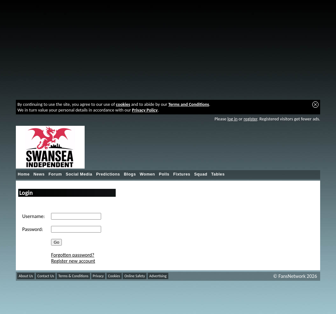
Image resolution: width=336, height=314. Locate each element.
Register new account (73, 261)
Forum (55, 174)
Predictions (108, 174)
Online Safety (134, 276)
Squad (200, 174)
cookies (123, 104)
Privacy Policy (145, 110)
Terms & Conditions (73, 276)
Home (24, 174)
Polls (164, 174)
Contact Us (45, 276)
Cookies (114, 276)
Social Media (79, 174)
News (39, 174)
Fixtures (181, 174)
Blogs (130, 174)
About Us (26, 276)
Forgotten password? (72, 255)
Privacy (98, 276)
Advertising (158, 276)
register (250, 119)
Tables (218, 174)
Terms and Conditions (188, 104)
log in (232, 119)
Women (147, 174)
